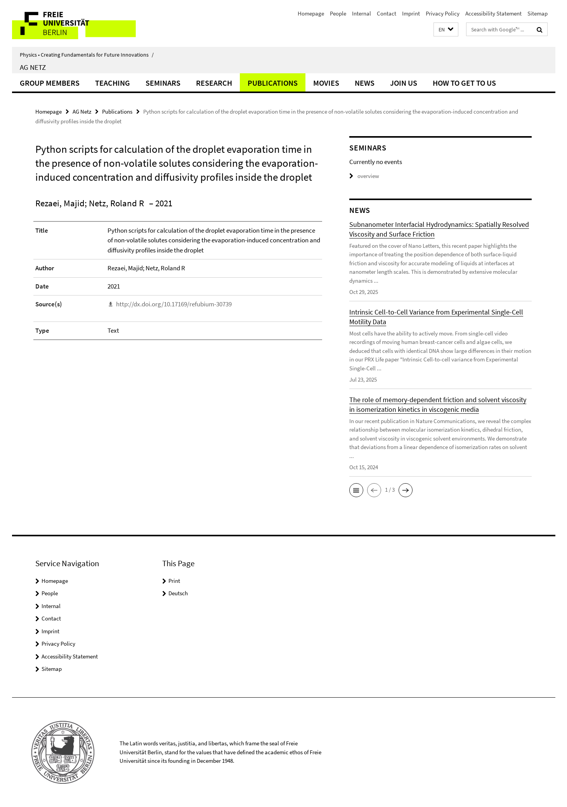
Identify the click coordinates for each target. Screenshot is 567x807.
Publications (273, 83)
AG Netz (33, 67)
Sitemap (537, 13)
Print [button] (174, 580)
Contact (386, 13)
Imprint (411, 13)
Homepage (311, 13)
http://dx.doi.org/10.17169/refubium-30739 (174, 304)
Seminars (163, 83)
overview (364, 176)
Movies (326, 83)
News (365, 83)
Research (214, 83)
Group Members (50, 83)
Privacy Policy (442, 13)
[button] (445, 29)
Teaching (112, 83)
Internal (361, 13)
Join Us (403, 83)
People (338, 13)
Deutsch (178, 593)
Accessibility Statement (493, 13)
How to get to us (464, 83)
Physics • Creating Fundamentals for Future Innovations (87, 54)
